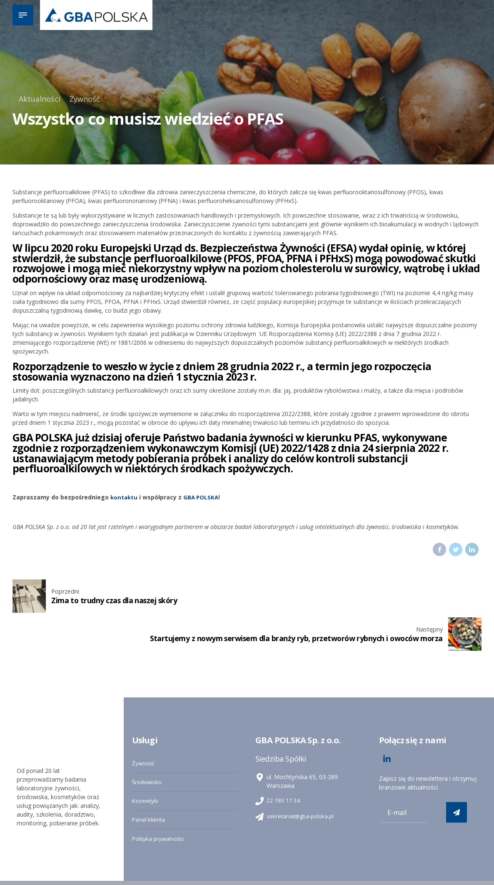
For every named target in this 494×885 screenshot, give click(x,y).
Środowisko (148, 745)
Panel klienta (149, 782)
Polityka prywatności (159, 801)
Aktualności (39, 99)
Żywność (85, 99)
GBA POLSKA (203, 497)
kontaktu (124, 497)
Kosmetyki (146, 763)
